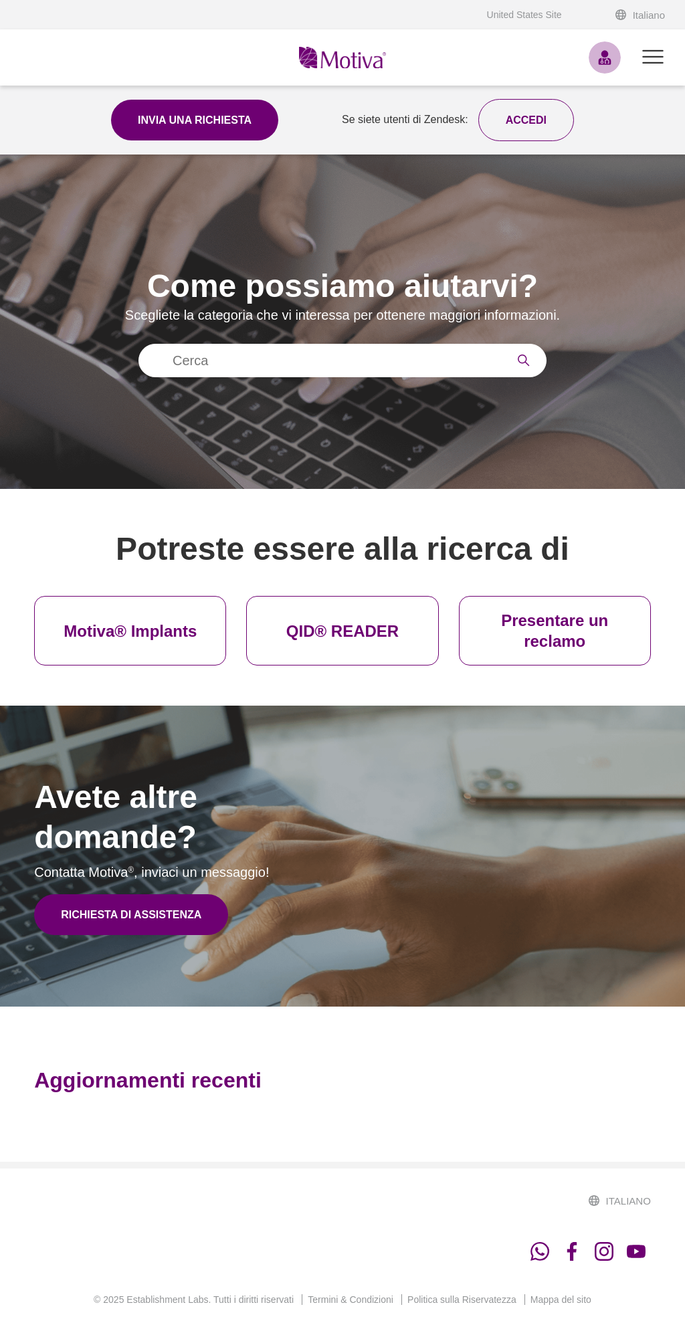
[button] (526, 120)
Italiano (640, 15)
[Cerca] (342, 360)
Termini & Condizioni (350, 1299)
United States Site (524, 14)
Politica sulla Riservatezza (461, 1299)
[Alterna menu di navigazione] (653, 57)
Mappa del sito (560, 1299)
